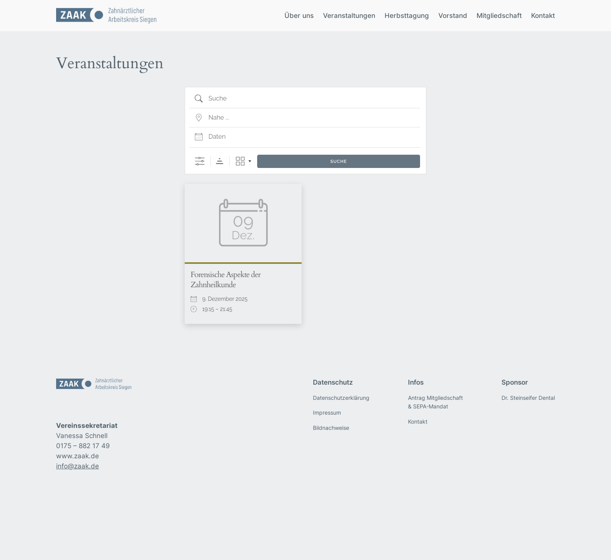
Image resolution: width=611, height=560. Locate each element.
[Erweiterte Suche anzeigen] (200, 161)
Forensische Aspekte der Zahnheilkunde (225, 279)
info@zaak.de (77, 466)
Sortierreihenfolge (219, 161)
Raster (240, 161)
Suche (338, 161)
